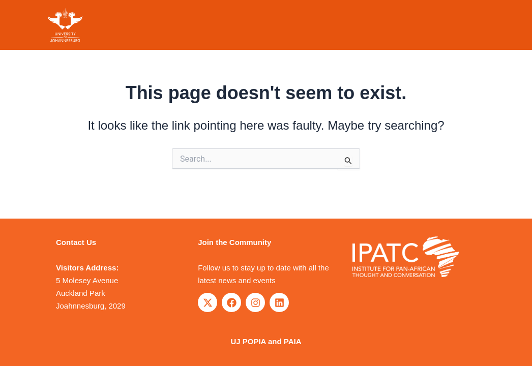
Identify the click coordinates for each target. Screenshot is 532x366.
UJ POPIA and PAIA (265, 341)
